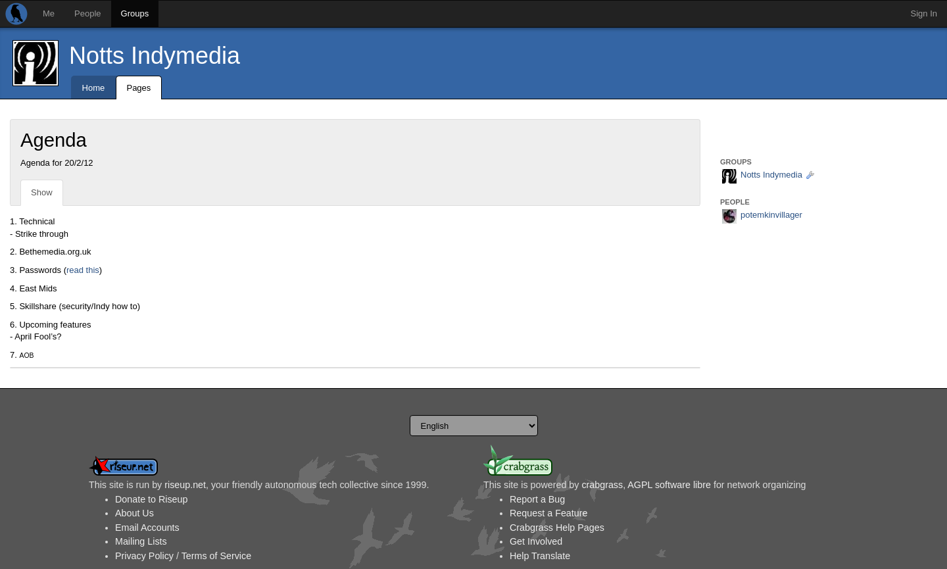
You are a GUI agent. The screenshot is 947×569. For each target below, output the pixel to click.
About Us (134, 513)
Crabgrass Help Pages (557, 527)
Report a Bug (537, 499)
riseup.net (185, 485)
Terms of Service (216, 556)
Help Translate (540, 556)
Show (42, 192)
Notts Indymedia (154, 55)
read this (82, 270)
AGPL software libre (669, 485)
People (87, 13)
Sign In (924, 13)
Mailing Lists (141, 541)
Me (49, 13)
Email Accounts (147, 527)
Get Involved (536, 541)
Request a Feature (548, 513)
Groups (135, 13)
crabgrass (602, 485)
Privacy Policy (144, 556)
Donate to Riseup (151, 499)
